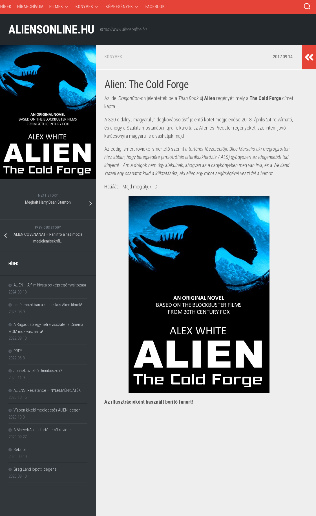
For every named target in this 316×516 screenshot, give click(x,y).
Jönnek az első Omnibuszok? (38, 370)
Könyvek (84, 6)
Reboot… (21, 449)
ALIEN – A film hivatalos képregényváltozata (50, 285)
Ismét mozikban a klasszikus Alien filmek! (48, 304)
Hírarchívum (30, 6)
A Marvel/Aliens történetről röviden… (44, 429)
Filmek (56, 6)
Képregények (119, 6)
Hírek (5, 6)
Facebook (155, 6)
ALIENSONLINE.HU (51, 29)
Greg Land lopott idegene (35, 469)
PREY (18, 350)
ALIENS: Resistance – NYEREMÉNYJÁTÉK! (47, 390)
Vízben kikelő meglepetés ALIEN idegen (47, 410)
